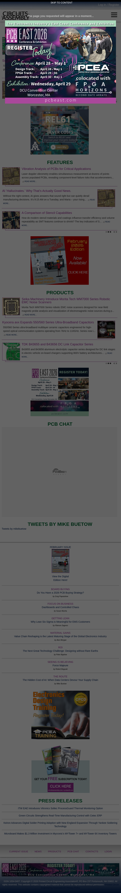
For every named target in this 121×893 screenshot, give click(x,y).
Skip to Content (61, 2)
